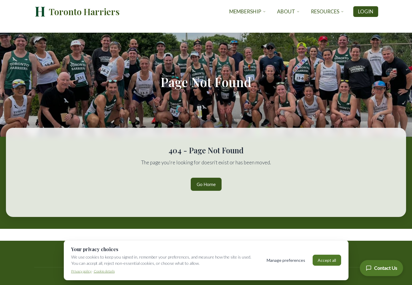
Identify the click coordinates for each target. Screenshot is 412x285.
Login (365, 11)
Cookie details (104, 271)
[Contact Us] (381, 268)
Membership (247, 11)
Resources (327, 11)
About (288, 11)
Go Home (206, 184)
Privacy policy (81, 271)
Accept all (327, 260)
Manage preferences (286, 260)
